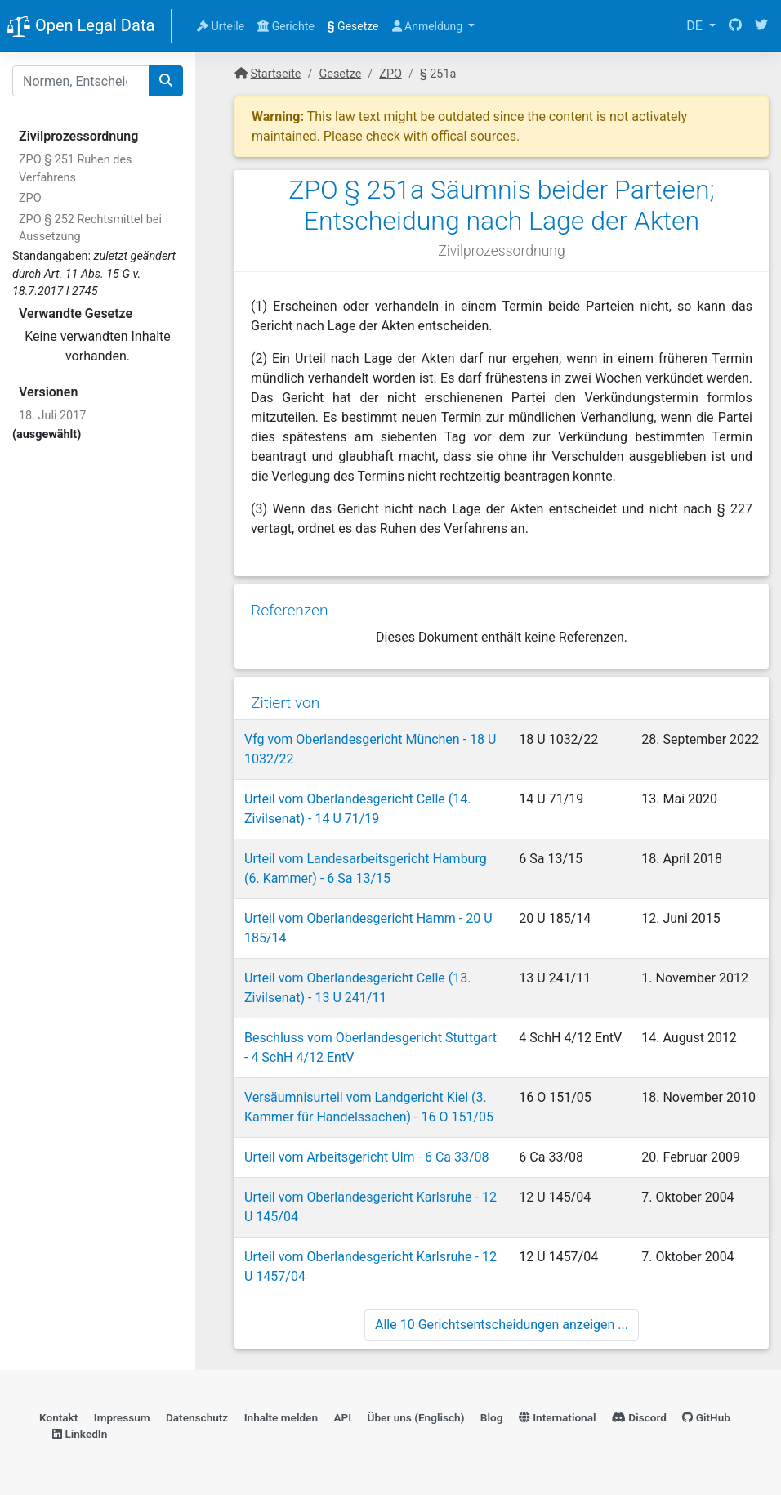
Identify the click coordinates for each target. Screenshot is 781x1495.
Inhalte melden (281, 1417)
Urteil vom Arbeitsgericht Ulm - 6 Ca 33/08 (366, 1157)
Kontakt (58, 1417)
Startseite (276, 74)
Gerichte (286, 26)
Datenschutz (197, 1417)
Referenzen (289, 610)
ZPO (30, 198)
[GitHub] (735, 26)
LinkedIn (79, 1433)
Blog (491, 1417)
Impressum (122, 1417)
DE (696, 26)
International (557, 1417)
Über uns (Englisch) (416, 1417)
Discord (639, 1417)
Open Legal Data (80, 27)
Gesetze (353, 26)
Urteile (220, 26)
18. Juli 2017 (52, 416)
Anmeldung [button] (429, 26)
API (342, 1417)
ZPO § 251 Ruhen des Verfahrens (75, 169)
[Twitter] (761, 26)
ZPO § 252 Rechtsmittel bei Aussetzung (90, 228)
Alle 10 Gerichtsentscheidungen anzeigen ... (501, 1324)
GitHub (706, 1417)
